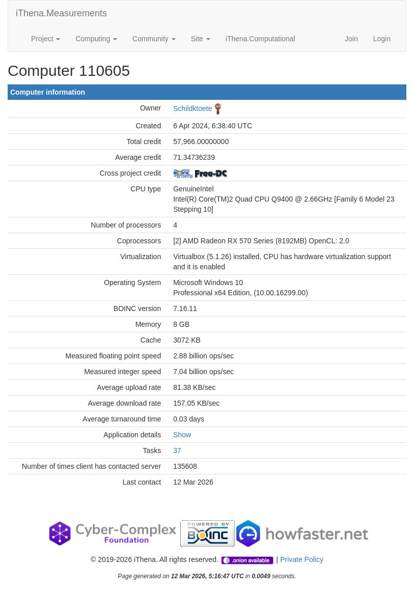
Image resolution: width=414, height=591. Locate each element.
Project (45, 39)
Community (154, 39)
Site (200, 39)
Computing (96, 39)
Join (351, 39)
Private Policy (301, 559)
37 (177, 450)
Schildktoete (192, 108)
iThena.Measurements (61, 13)
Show (182, 435)
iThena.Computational (260, 39)
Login (382, 39)
